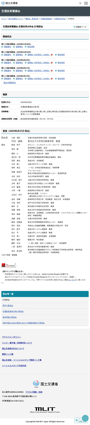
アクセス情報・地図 (34, 392)
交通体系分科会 (60, 19)
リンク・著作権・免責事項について (17, 342)
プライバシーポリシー (11, 337)
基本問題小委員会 (10, 317)
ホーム (3, 19)
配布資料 (31, 47)
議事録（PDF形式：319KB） (40, 55)
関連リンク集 (7, 354)
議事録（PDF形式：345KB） (40, 71)
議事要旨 (19, 47)
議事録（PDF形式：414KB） (40, 79)
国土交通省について (16, 19)
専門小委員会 (8, 306)
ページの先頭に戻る (82, 420)
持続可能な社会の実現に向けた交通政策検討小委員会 (24, 323)
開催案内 (7, 47)
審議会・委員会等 (31, 19)
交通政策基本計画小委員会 (13, 311)
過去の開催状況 (10, 83)
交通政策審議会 (46, 19)
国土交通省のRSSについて (13, 348)
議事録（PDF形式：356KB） (40, 63)
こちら (72, 280)
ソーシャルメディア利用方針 (14, 365)
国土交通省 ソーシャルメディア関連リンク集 (22, 360)
